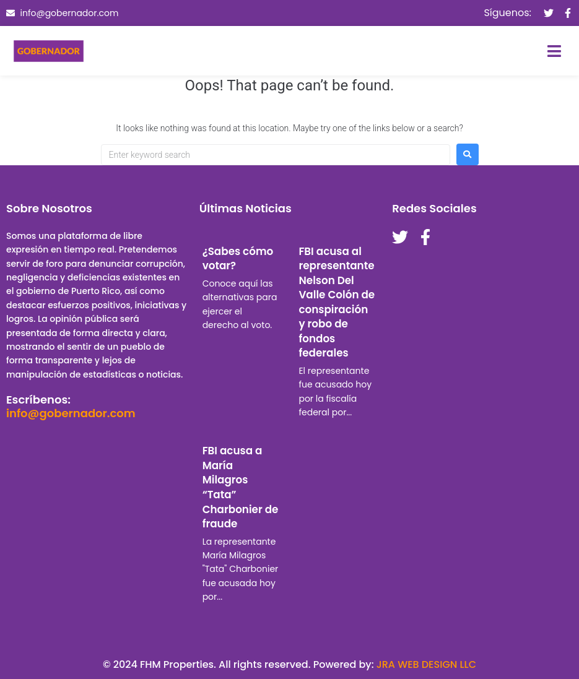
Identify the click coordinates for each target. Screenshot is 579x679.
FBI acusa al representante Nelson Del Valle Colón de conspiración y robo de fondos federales (336, 302)
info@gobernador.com (71, 413)
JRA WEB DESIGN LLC (426, 664)
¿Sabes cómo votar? (238, 259)
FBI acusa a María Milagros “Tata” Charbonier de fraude (240, 487)
